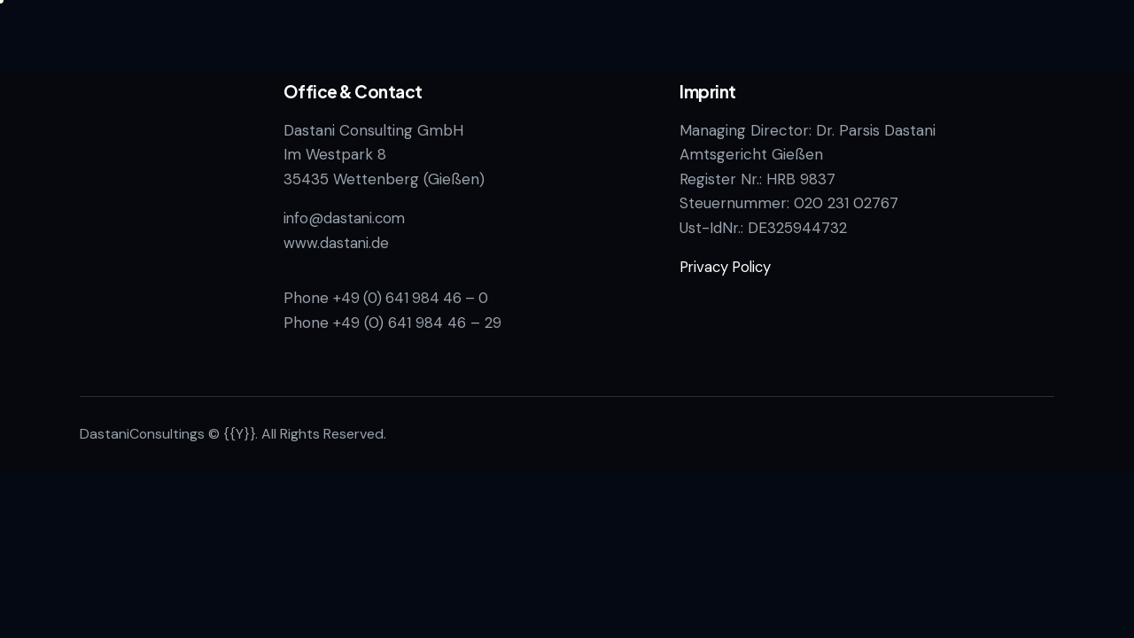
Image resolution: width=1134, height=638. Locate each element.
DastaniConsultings (143, 433)
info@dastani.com (346, 218)
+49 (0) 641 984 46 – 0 (414, 297)
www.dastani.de (337, 243)
